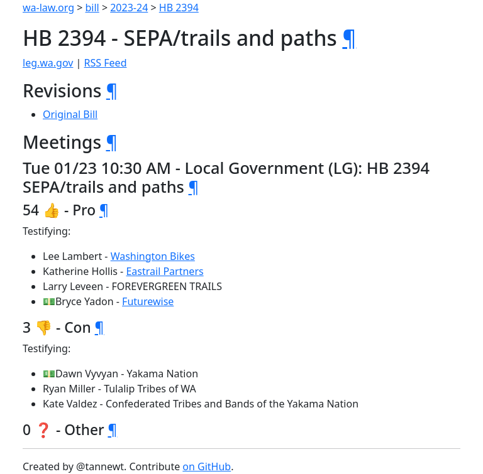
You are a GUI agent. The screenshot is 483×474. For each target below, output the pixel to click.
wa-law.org (48, 7)
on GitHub (206, 466)
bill (92, 7)
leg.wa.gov (48, 63)
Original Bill (70, 114)
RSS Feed (105, 63)
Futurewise (148, 301)
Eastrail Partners (164, 271)
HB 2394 (179, 7)
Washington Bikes (153, 256)
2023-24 (129, 7)
